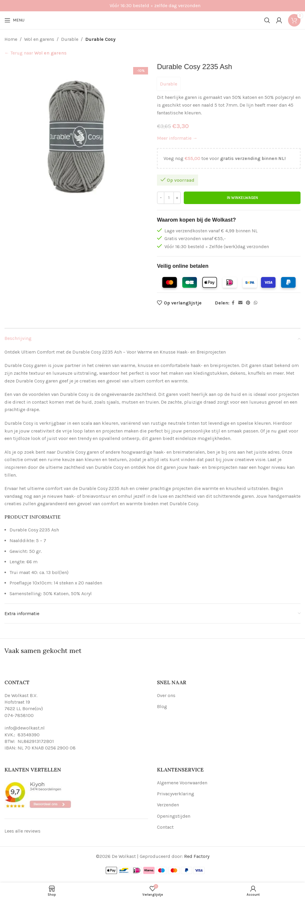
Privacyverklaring (175, 794)
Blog (162, 706)
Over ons (166, 695)
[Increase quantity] (177, 198)
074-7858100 (19, 715)
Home (10, 39)
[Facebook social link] (232, 303)
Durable (69, 39)
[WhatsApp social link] (255, 303)
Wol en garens (39, 39)
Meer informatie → (177, 138)
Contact (165, 827)
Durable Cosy (100, 39)
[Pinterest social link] (248, 303)
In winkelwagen (242, 197)
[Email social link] (240, 303)
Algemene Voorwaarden (182, 783)
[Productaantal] (168, 198)
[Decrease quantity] (160, 198)
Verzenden (168, 805)
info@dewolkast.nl (24, 728)
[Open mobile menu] (14, 20)
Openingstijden (173, 816)
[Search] (267, 20)
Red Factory (196, 856)
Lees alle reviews (22, 831)
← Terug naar (35, 53)
